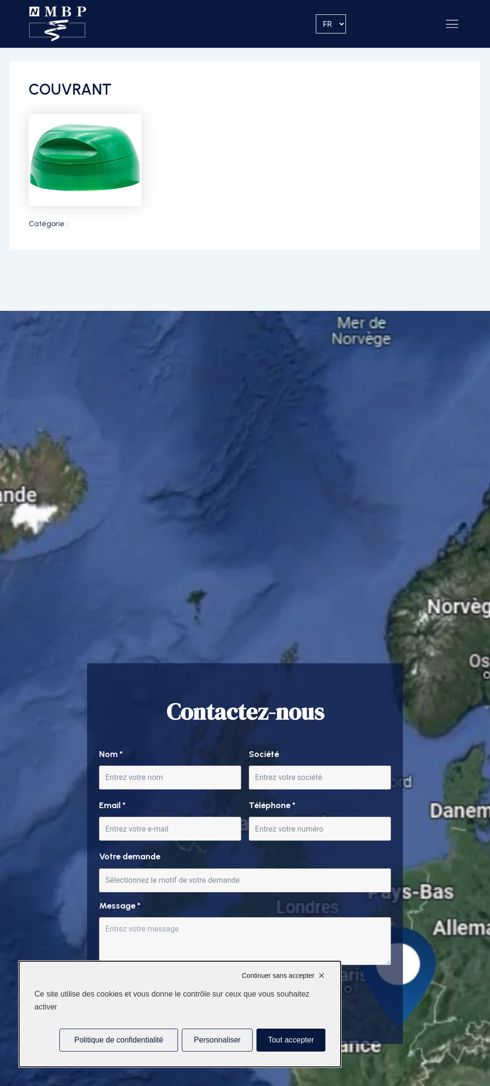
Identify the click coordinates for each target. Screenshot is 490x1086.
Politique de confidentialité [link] (118, 1040)
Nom (110, 754)
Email (112, 805)
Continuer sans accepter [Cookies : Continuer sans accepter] (278, 975)
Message (119, 905)
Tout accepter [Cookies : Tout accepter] (291, 1040)
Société (264, 754)
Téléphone (272, 805)
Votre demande (129, 856)
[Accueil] (58, 24)
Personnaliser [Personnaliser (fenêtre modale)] (217, 1040)
